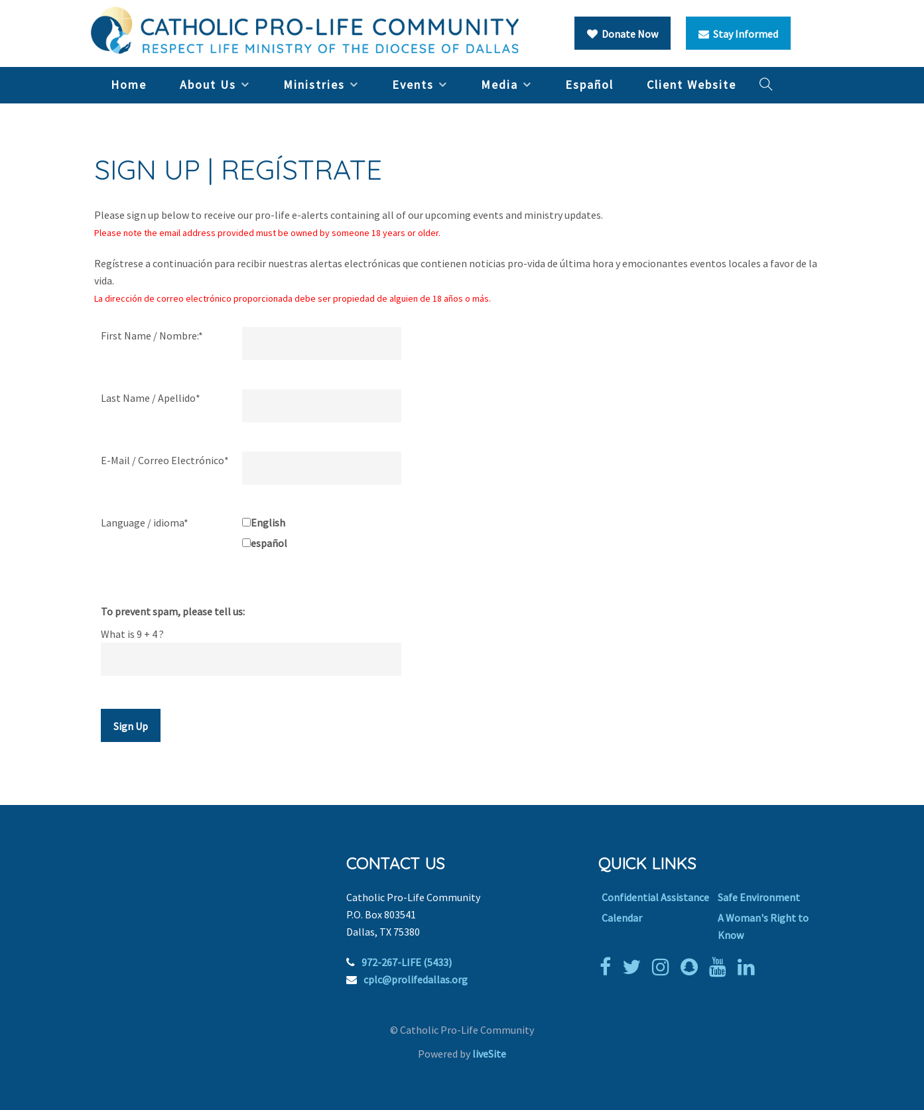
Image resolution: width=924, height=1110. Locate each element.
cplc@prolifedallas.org (415, 979)
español (269, 543)
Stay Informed (738, 33)
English (268, 522)
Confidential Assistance (655, 897)
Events (413, 84)
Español (589, 84)
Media (499, 84)
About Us (208, 84)
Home (129, 84)
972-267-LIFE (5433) (407, 962)
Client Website (691, 84)
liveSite (489, 1053)
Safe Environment (759, 897)
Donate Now (622, 33)
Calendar (622, 917)
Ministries (314, 84)
